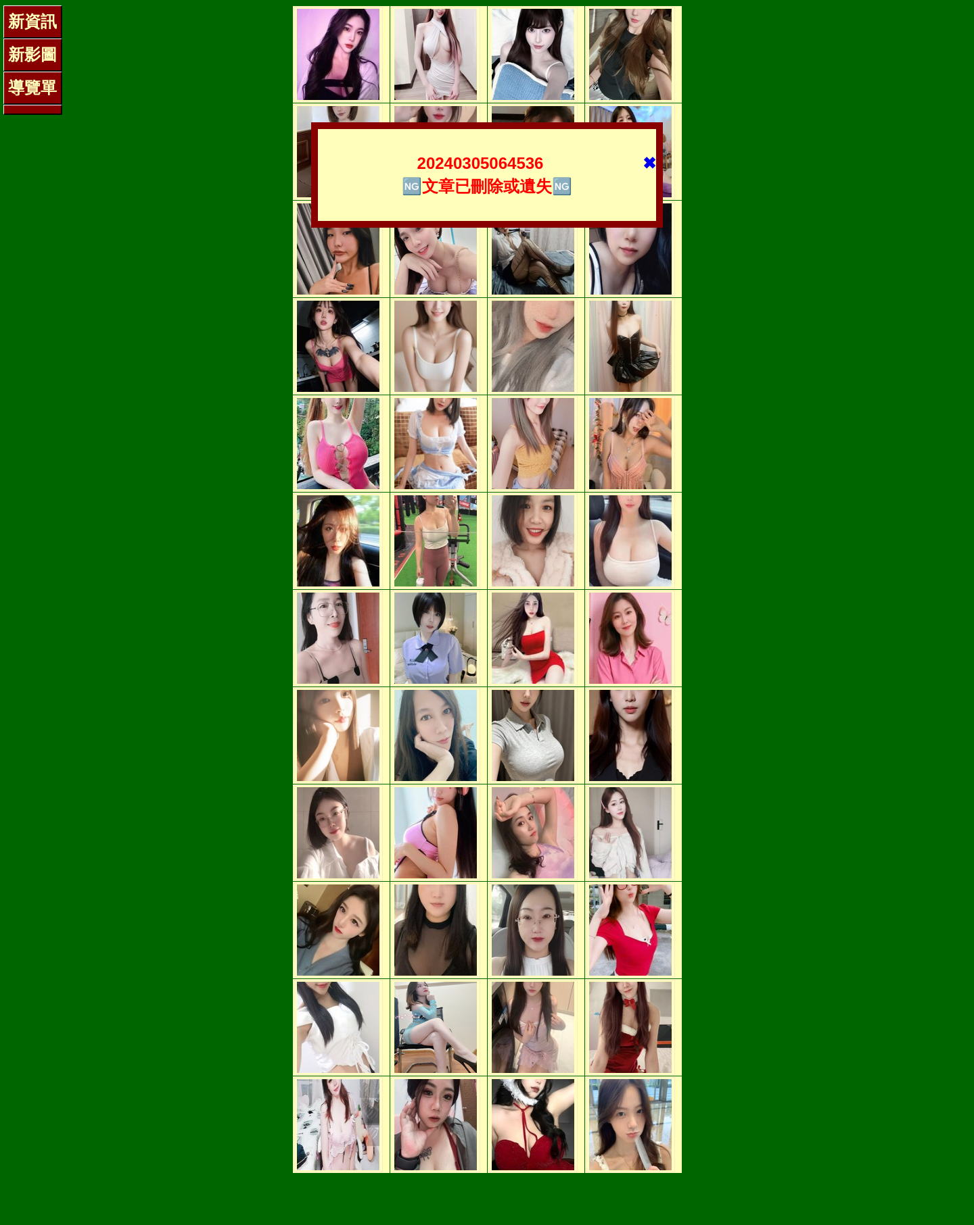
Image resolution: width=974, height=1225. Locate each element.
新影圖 (32, 54)
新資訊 (32, 21)
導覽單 (32, 87)
